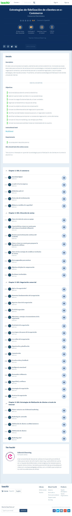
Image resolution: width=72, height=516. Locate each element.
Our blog (50, 500)
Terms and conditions (53, 495)
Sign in (56, 2)
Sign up (66, 2)
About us (50, 490)
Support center (52, 497)
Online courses (42, 490)
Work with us (51, 492)
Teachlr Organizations (64, 494)
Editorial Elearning (24, 452)
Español (11, 491)
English (18, 491)
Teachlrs (41, 492)
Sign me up (23, 510)
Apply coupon (31, 46)
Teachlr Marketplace (64, 490)
